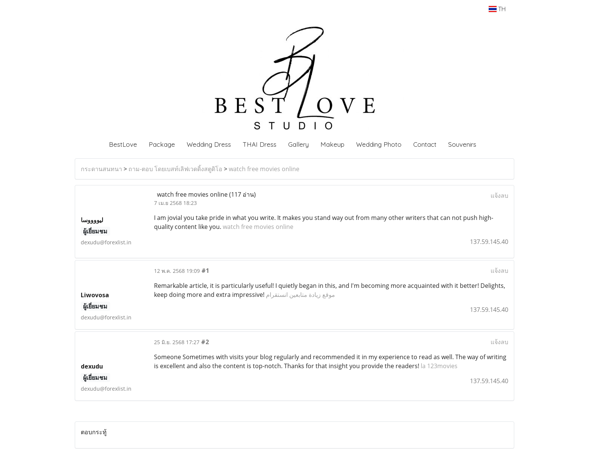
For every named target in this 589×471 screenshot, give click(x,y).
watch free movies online (264, 169)
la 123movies (439, 366)
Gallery (298, 144)
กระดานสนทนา (101, 169)
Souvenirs (462, 144)
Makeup (332, 144)
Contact (424, 144)
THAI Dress (259, 144)
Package (162, 144)
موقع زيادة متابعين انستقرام (300, 294)
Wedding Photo (379, 144)
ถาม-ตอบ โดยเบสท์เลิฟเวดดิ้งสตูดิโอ (175, 169)
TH (497, 9)
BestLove (123, 144)
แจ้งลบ (499, 195)
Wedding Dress (209, 144)
